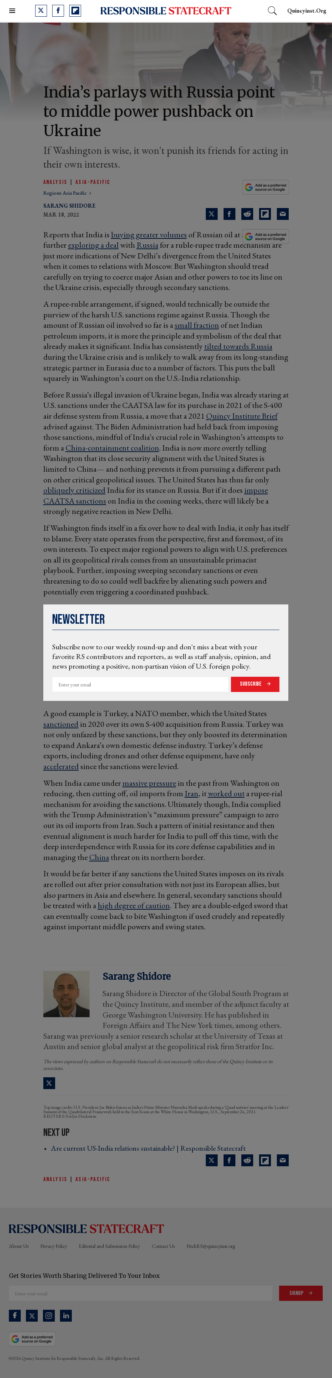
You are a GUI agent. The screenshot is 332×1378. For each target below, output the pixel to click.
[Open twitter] (41, 11)
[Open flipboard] (75, 11)
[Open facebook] (58, 11)
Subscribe (251, 684)
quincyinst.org (306, 10)
